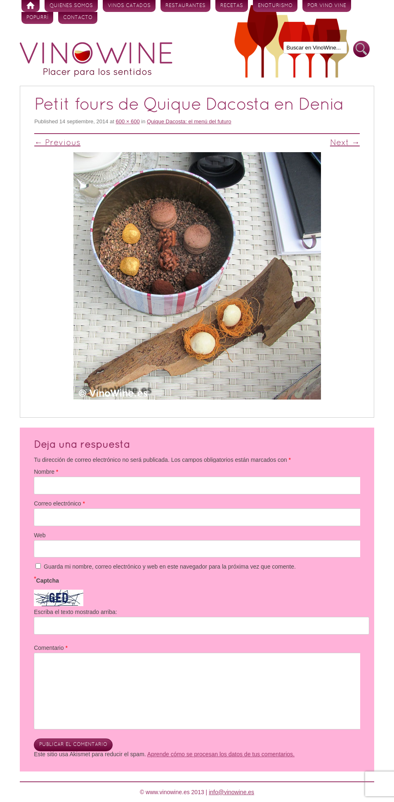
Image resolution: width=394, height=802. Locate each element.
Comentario (51, 647)
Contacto (77, 18)
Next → (345, 143)
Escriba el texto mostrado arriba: (75, 612)
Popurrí (37, 18)
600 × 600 (127, 121)
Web (40, 535)
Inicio (30, 6)
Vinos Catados (129, 6)
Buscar (361, 49)
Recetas (231, 6)
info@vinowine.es (231, 792)
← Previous (57, 143)
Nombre (46, 471)
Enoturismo (275, 6)
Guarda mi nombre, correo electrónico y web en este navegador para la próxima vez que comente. (170, 566)
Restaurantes (185, 6)
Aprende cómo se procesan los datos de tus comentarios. (221, 754)
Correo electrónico (59, 503)
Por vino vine (326, 6)
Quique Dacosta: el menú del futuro (189, 121)
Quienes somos (71, 6)
